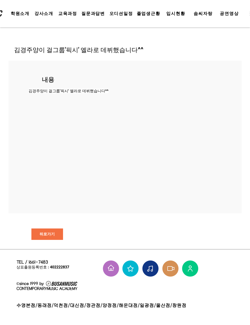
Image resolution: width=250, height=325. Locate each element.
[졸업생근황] (149, 13)
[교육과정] (68, 13)
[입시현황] (176, 13)
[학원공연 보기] (170, 268)
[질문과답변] (93, 13)
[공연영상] (230, 13)
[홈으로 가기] (111, 268)
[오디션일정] (121, 13)
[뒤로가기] (47, 234)
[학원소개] (21, 13)
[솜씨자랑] (203, 13)
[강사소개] (44, 13)
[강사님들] (190, 268)
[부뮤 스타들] (130, 268)
